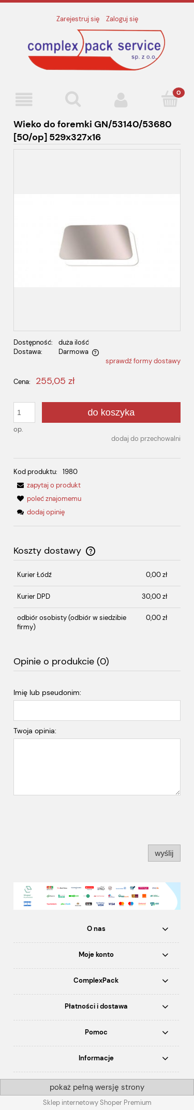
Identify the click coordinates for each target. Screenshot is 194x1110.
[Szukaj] (73, 98)
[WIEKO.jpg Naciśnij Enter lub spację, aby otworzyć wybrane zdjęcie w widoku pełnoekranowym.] (97, 239)
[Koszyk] (169, 98)
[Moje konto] (121, 99)
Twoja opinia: (34, 730)
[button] (24, 99)
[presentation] (86, 819)
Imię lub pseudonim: (47, 692)
